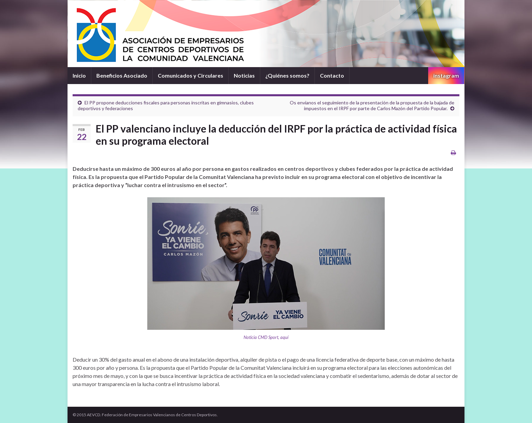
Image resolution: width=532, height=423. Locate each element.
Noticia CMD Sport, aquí (266, 337)
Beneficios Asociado (121, 75)
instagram (446, 75)
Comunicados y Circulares (190, 75)
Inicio (79, 75)
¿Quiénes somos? (287, 75)
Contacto (332, 75)
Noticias (244, 75)
